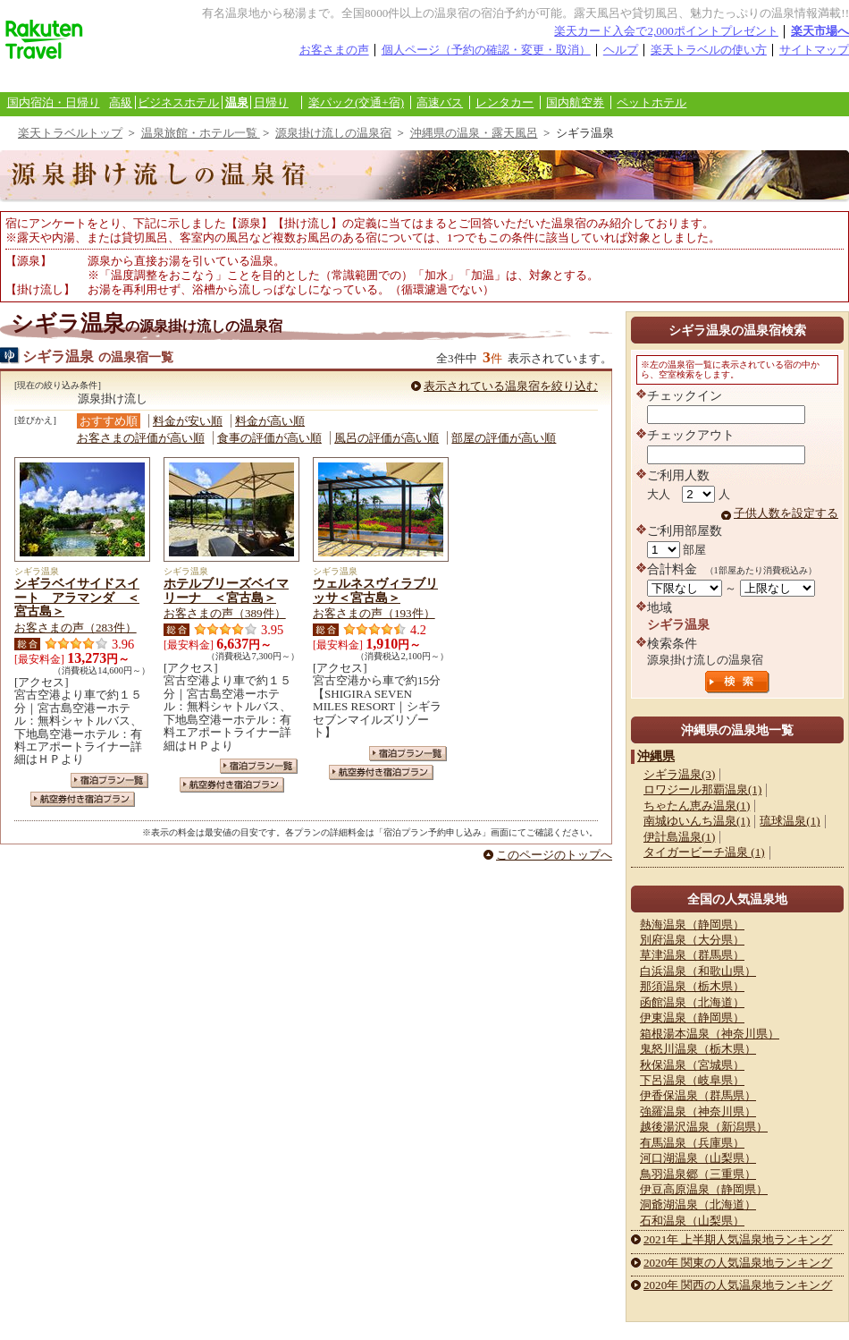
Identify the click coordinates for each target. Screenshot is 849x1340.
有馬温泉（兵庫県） (692, 1142)
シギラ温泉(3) (679, 774)
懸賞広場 (209, 79)
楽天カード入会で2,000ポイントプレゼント (666, 31)
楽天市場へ (820, 31)
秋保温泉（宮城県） (692, 1065)
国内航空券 (575, 102)
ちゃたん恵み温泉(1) (696, 805)
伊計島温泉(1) (679, 837)
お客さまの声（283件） (75, 627)
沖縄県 (656, 756)
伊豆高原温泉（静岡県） (704, 1189)
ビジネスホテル (178, 102)
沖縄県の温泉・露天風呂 (474, 133)
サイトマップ (814, 49)
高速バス (439, 102)
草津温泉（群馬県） (692, 955)
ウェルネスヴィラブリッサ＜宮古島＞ (375, 590)
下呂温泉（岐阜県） (692, 1080)
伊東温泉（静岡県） (692, 1017)
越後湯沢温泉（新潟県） (704, 1126)
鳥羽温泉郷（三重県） (698, 1174)
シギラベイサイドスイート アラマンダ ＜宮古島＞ (76, 597)
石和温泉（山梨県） (692, 1220)
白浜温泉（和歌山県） (698, 971)
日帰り (271, 102)
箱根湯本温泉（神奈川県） (709, 1033)
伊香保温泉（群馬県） (698, 1095)
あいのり (282, 79)
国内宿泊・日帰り (53, 102)
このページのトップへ (554, 854)
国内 (49, 79)
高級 (120, 102)
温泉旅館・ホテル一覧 (200, 133)
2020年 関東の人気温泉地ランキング (738, 1262)
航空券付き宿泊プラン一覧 (82, 799)
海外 (136, 79)
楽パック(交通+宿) (356, 102)
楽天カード (429, 79)
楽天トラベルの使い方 (709, 49)
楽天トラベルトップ (70, 133)
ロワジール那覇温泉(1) (702, 789)
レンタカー (504, 102)
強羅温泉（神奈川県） (698, 1111)
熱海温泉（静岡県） (692, 924)
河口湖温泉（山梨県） (698, 1158)
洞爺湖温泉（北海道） (698, 1204)
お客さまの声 (334, 49)
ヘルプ (620, 49)
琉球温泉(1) (790, 820)
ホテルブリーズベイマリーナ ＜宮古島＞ (226, 590)
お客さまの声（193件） (374, 613)
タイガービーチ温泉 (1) (704, 852)
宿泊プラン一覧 (109, 780)
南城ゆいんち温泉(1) (696, 820)
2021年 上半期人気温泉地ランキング (738, 1239)
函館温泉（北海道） (692, 1002)
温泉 (236, 102)
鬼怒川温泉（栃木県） (698, 1049)
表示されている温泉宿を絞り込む (511, 386)
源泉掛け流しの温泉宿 (333, 133)
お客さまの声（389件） (225, 613)
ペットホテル (651, 102)
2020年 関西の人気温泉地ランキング (738, 1285)
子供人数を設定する (786, 513)
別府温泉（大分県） (692, 939)
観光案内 (355, 79)
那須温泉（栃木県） (692, 986)
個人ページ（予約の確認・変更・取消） (486, 49)
